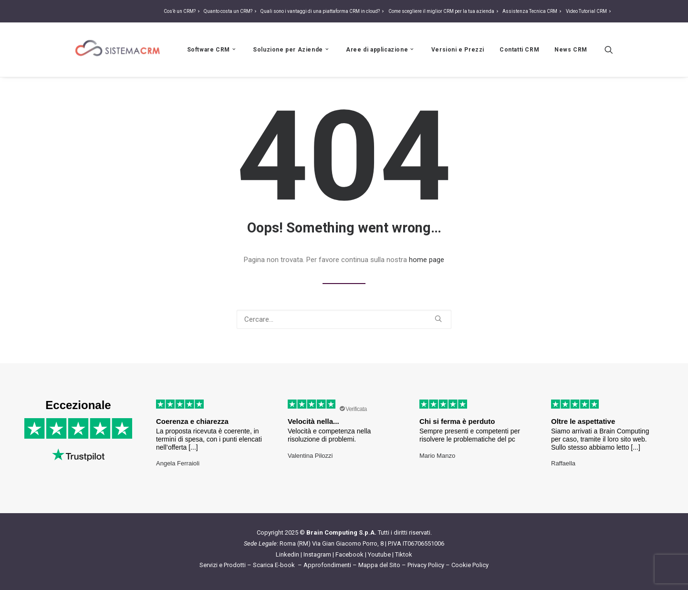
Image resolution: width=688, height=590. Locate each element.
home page (426, 259)
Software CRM (212, 49)
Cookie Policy (470, 565)
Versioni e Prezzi (457, 49)
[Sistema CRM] (118, 49)
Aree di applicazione (381, 49)
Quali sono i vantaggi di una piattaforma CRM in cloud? (323, 11)
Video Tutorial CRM (589, 11)
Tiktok (403, 554)
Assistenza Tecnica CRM (532, 11)
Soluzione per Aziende (292, 49)
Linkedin (287, 554)
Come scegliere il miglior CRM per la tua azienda (444, 11)
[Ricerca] (609, 49)
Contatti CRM (519, 49)
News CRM (570, 49)
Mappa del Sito (379, 565)
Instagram (317, 554)
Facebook (349, 554)
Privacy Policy (425, 565)
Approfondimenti (327, 565)
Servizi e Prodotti (222, 565)
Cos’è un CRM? (183, 11)
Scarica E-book (274, 565)
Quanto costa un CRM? (231, 11)
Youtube (379, 554)
